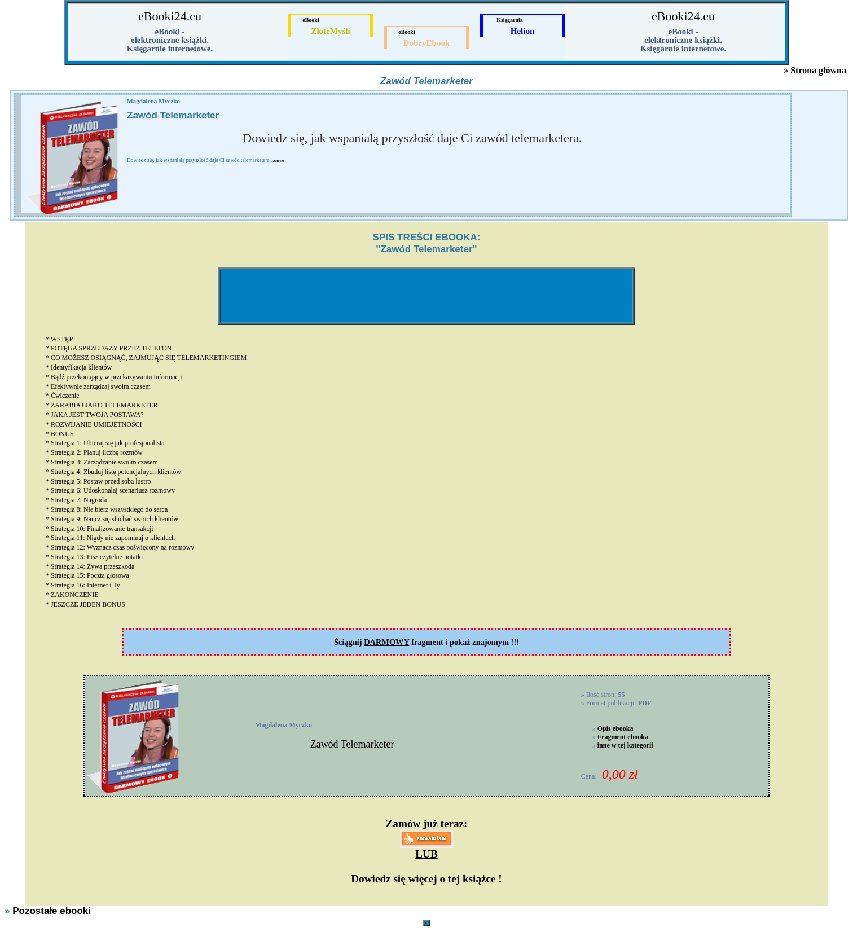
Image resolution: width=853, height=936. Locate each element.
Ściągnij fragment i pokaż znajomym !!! (426, 642)
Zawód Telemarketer (352, 744)
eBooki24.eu (169, 16)
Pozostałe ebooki (51, 911)
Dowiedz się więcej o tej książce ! (426, 879)
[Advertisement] (426, 296)
